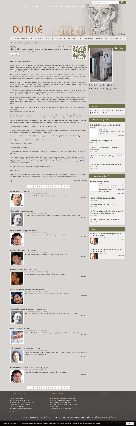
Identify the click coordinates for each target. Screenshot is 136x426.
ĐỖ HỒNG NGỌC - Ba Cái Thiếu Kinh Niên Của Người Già (29, 368)
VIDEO (93, 229)
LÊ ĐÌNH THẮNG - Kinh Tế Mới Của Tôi (23, 250)
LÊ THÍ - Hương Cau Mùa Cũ (19, 191)
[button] (24, 38)
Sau (68, 46)
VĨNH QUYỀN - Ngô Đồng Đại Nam (21, 211)
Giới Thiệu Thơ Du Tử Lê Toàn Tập (104, 85)
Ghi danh (115, 34)
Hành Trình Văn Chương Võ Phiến (102, 141)
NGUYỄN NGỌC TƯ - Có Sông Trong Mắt (23, 270)
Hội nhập (122, 34)
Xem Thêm (13, 412)
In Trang (11, 180)
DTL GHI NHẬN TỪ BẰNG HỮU (100, 176)
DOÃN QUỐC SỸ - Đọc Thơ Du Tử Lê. (103, 198)
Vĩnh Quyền (15, 54)
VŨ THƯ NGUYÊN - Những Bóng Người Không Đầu (27, 289)
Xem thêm (52, 412)
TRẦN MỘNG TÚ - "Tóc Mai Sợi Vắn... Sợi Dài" (25, 348)
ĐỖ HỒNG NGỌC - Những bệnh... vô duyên (24, 231)
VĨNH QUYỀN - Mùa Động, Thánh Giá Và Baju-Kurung (27, 309)
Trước (62, 46)
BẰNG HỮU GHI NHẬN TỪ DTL (100, 120)
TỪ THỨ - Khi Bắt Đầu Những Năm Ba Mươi (105, 220)
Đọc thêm (84, 197)
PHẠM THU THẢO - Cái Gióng (20, 329)
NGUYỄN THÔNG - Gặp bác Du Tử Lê (103, 204)
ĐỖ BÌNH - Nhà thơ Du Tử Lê (99, 181)
